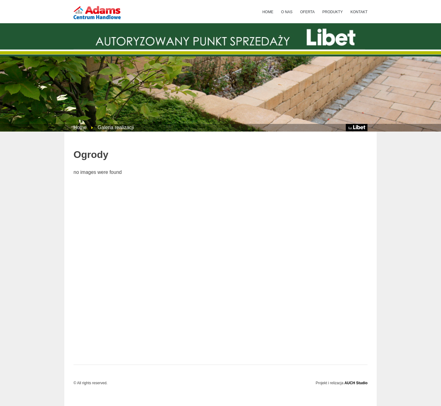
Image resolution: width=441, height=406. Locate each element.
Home (80, 127)
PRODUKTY (332, 12)
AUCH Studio (356, 383)
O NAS (286, 12)
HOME (267, 12)
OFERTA (307, 12)
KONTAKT (359, 12)
